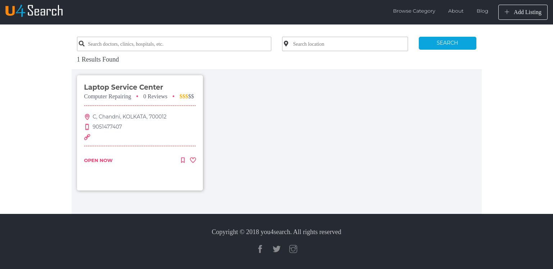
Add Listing (522, 12)
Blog (482, 11)
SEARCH (447, 43)
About (456, 11)
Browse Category (414, 11)
